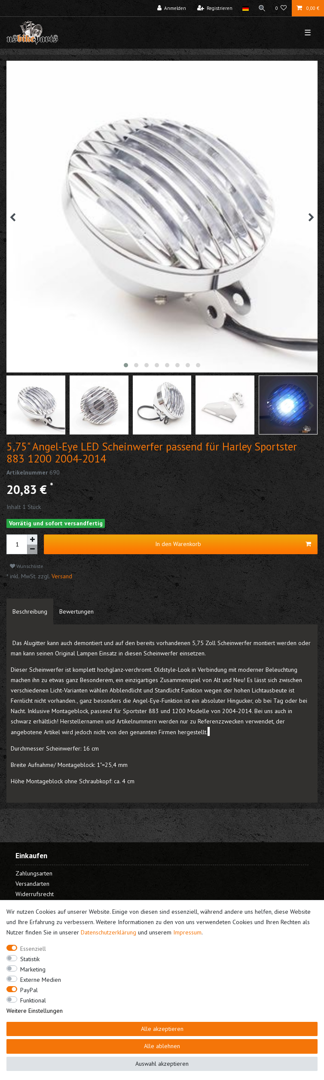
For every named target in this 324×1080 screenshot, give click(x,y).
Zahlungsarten (33, 873)
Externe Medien (40, 980)
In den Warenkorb (233, 544)
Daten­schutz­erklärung (108, 932)
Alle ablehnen (162, 1046)
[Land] (245, 8)
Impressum (187, 932)
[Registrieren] (215, 8)
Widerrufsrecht (34, 894)
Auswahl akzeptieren (162, 1064)
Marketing (33, 969)
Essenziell (33, 949)
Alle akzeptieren (162, 1029)
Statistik (30, 959)
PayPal (29, 990)
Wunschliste (26, 566)
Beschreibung (29, 611)
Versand (61, 576)
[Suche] (262, 8)
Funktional (33, 1000)
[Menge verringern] (32, 550)
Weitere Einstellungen (34, 1011)
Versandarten (32, 884)
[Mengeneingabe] (16, 544)
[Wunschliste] (281, 8)
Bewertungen (76, 611)
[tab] (29, 611)
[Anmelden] (172, 8)
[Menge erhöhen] (32, 539)
